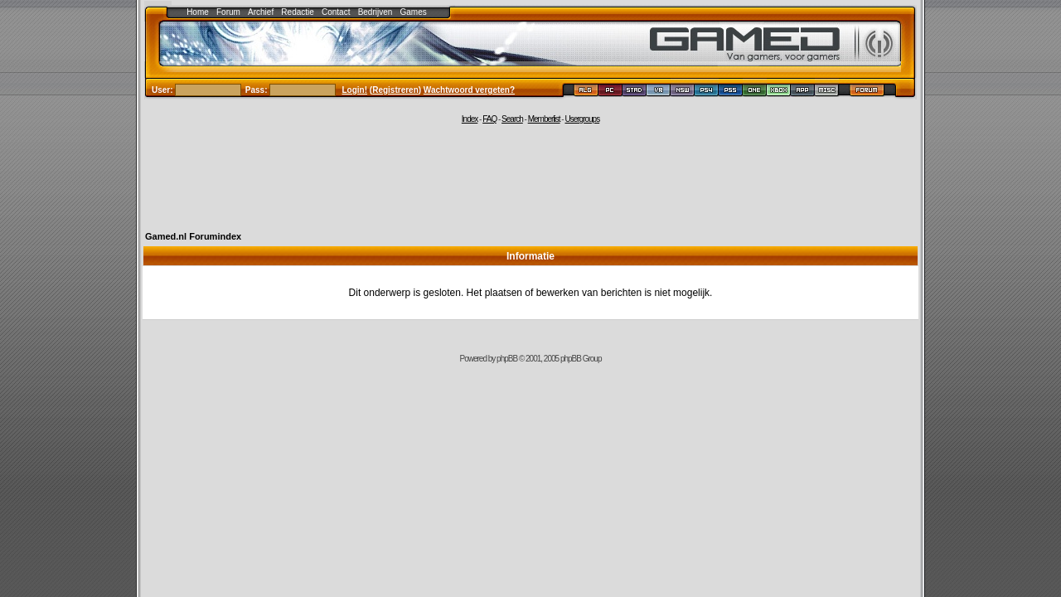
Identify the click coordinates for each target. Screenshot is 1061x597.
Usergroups (581, 119)
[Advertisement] (530, 175)
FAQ (489, 119)
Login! (355, 90)
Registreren (395, 90)
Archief (261, 12)
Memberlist (544, 119)
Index (469, 119)
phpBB (507, 358)
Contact (336, 12)
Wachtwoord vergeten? (469, 90)
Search (512, 119)
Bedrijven (375, 12)
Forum (228, 12)
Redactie (297, 12)
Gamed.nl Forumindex (193, 236)
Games (413, 12)
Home (198, 12)
